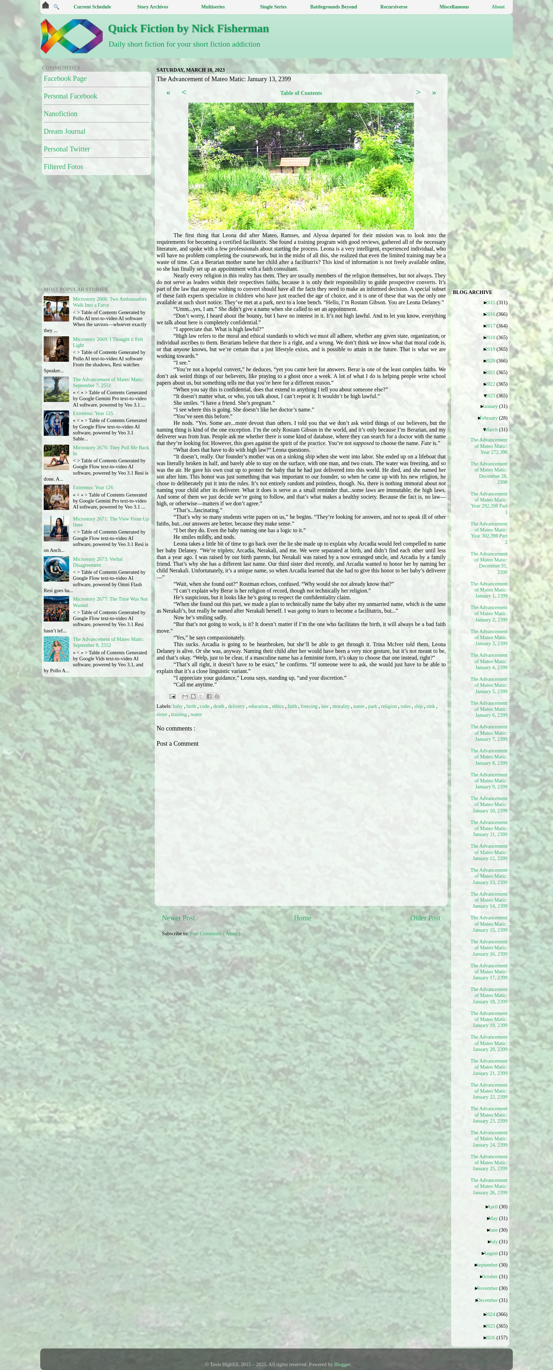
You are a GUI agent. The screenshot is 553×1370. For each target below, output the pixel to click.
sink (432, 706)
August (493, 1253)
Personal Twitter (67, 149)
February (491, 418)
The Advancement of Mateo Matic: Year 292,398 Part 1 (489, 503)
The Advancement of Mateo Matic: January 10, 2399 (489, 804)
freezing (310, 706)
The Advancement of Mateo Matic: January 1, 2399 (489, 590)
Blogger (342, 1364)
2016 (492, 314)
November (490, 1288)
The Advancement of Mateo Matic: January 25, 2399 (489, 1163)
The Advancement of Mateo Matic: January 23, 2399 (489, 1115)
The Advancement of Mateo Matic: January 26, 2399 (489, 1186)
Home (302, 918)
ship (419, 706)
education (259, 706)
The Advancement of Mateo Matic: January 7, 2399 (489, 733)
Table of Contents (301, 93)
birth (192, 706)
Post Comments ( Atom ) (215, 933)
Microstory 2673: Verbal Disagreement (98, 562)
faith (293, 706)
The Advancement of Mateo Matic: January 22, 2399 (489, 1091)
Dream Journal (64, 131)
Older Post (425, 918)
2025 (492, 1326)
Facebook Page (65, 78)
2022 (492, 384)
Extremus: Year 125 (93, 413)
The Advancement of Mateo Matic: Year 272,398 (489, 446)
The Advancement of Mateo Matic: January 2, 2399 (489, 614)
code (205, 706)
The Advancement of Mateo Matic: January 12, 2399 (489, 852)
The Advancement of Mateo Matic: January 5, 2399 (489, 685)
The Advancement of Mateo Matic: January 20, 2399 (489, 1043)
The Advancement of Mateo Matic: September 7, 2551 (108, 382)
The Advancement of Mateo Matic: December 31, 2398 (489, 563)
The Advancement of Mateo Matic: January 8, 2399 (489, 757)
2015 (493, 302)
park (373, 706)
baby (178, 706)
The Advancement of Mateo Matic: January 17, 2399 (489, 972)
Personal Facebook (70, 96)
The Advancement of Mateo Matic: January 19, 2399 (489, 1019)
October (492, 1276)
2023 (492, 395)
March (494, 429)
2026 (492, 1337)
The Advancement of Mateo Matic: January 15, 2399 (489, 924)
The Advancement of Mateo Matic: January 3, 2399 (489, 638)
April (495, 1206)
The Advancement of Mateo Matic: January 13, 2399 (489, 876)
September (489, 1265)
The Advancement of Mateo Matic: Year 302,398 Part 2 (489, 533)
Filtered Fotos (63, 166)
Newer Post (178, 918)
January (492, 406)
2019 (492, 349)
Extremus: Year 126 (93, 487)
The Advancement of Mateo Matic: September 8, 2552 (108, 642)
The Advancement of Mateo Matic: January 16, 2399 (489, 948)
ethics (278, 706)
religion (389, 706)
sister (163, 714)
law (325, 706)
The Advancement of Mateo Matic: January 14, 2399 (489, 900)
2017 (492, 326)
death (219, 706)
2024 (492, 1314)
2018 (492, 337)
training (179, 714)
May (496, 1218)
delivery (237, 706)
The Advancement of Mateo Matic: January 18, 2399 (489, 995)
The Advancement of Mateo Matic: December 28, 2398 (489, 473)
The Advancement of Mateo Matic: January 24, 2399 (489, 1139)
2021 (492, 372)
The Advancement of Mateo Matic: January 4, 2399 (489, 661)
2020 (492, 360)
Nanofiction (61, 114)
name (359, 706)
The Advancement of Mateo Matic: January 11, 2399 (489, 828)
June (496, 1230)
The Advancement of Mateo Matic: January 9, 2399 (489, 781)
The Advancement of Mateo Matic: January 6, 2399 (489, 709)
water (196, 714)
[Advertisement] (333, 992)
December (490, 1300)
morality (341, 706)
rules (406, 706)
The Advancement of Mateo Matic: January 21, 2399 (489, 1067)
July (496, 1241)
